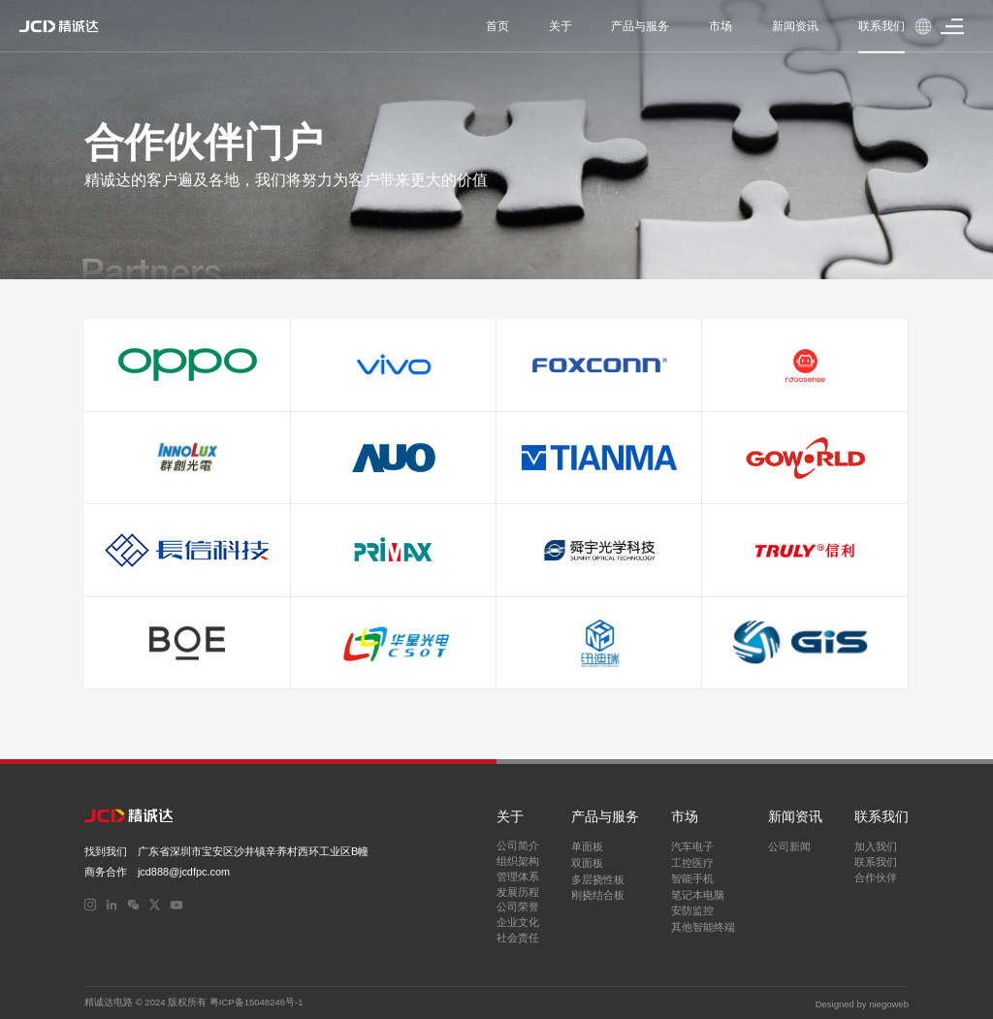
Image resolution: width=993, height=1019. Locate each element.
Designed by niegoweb (862, 1003)
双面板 (587, 863)
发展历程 (517, 892)
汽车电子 (692, 846)
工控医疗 (692, 863)
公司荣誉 (517, 906)
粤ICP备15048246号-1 (256, 1002)
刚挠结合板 (598, 895)
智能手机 (692, 878)
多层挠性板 (598, 879)
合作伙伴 (875, 877)
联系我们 (875, 862)
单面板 (587, 846)
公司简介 (517, 845)
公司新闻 (789, 846)
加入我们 (875, 846)
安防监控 (692, 910)
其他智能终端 (703, 927)
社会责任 (517, 937)
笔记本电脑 (697, 895)
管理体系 (517, 876)
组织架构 (517, 861)
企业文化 (517, 922)
